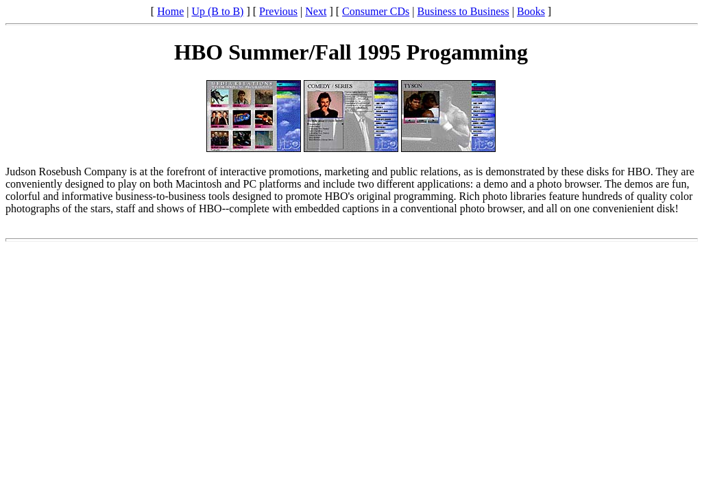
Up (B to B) (217, 11)
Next (315, 11)
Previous (278, 11)
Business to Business (463, 11)
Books (531, 11)
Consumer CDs (375, 11)
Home (170, 11)
